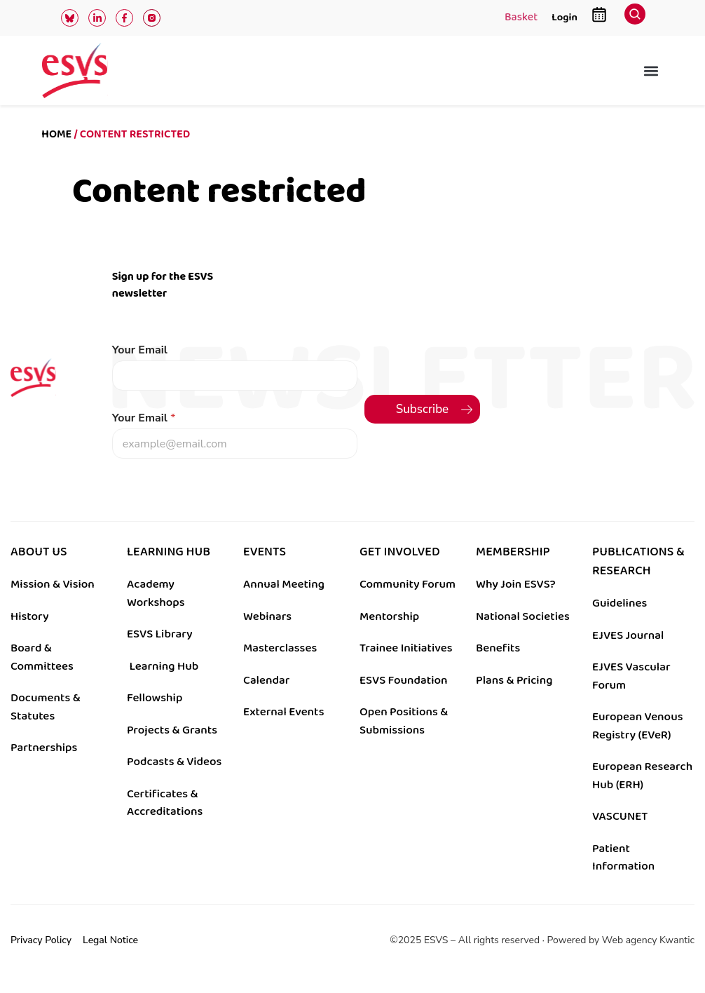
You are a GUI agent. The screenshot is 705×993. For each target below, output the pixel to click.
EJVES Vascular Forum (631, 676)
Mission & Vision (53, 584)
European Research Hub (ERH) (642, 775)
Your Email (139, 350)
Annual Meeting (283, 584)
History (30, 616)
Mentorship (389, 616)
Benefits (498, 648)
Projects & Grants (172, 730)
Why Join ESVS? (516, 584)
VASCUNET (620, 816)
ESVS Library (160, 634)
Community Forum (408, 584)
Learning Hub (163, 666)
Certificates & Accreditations (165, 803)
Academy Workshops (156, 593)
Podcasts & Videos (174, 761)
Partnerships (44, 747)
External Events (283, 712)
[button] (651, 70)
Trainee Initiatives (406, 648)
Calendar (266, 680)
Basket (521, 18)
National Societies (523, 616)
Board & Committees (42, 657)
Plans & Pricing (514, 680)
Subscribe (422, 409)
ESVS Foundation (403, 680)
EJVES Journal (628, 635)
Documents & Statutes (46, 707)
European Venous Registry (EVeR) (637, 726)
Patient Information (623, 857)
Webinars (267, 616)
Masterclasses (280, 648)
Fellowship (154, 698)
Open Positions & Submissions (404, 721)
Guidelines (619, 603)
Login (564, 17)
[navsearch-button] (635, 18)
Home (56, 134)
